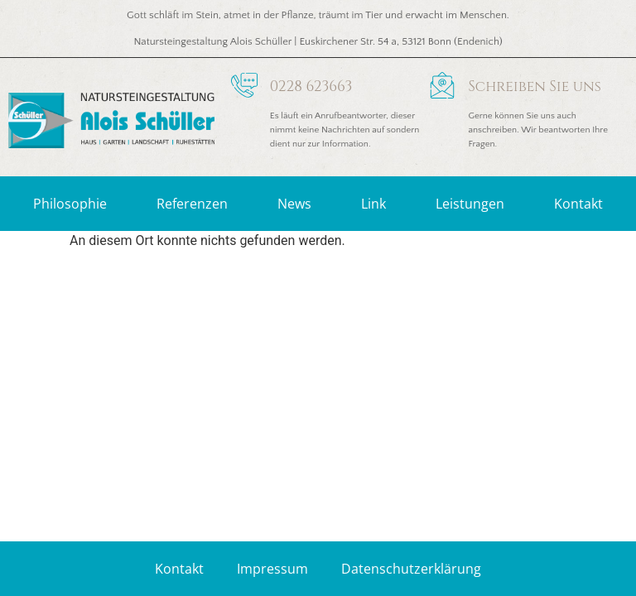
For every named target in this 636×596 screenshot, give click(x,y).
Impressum (272, 569)
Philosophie (70, 204)
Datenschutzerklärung (411, 569)
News (294, 204)
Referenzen (192, 204)
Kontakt (578, 204)
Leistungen (470, 204)
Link (373, 204)
